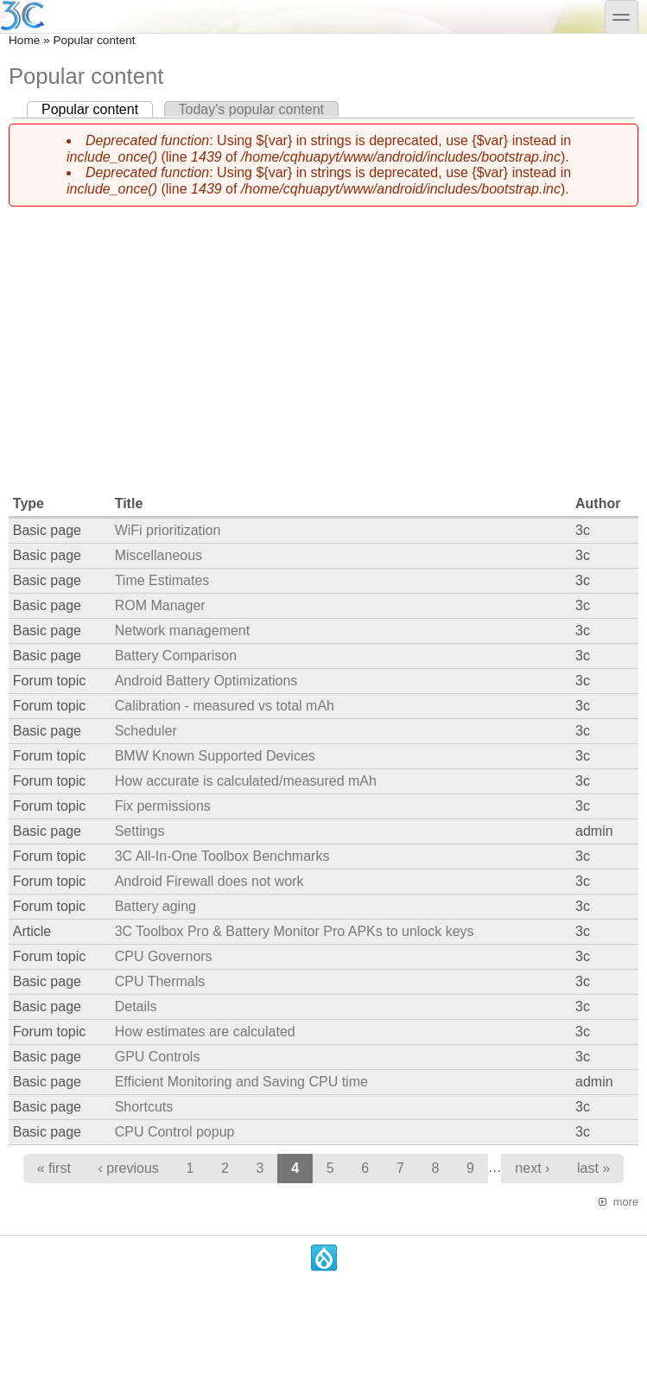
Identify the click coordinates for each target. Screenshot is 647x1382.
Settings (140, 831)
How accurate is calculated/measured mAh (246, 781)
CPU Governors (163, 956)
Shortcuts (144, 1106)
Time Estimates (162, 580)
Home (24, 40)
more (625, 1201)
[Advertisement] (323, 341)
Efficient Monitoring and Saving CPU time (241, 1081)
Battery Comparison (176, 655)
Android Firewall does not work (209, 881)
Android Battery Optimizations (206, 680)
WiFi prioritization (168, 530)
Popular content (97, 109)
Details (136, 1006)
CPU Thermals (160, 981)
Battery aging (155, 906)
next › (532, 1168)
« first (54, 1168)
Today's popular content (252, 109)
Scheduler (146, 730)
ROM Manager (160, 605)
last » (593, 1168)
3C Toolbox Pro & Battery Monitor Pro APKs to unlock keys (294, 931)
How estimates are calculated (205, 1031)
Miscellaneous (158, 555)
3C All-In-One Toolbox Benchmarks (222, 856)
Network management (183, 630)
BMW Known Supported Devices (215, 755)
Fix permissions (163, 806)
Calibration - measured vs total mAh (224, 705)
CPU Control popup (175, 1131)
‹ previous (128, 1168)
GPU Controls (157, 1056)
